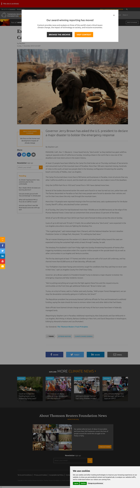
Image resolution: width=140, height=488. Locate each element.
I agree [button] (76, 483)
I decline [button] (83, 483)
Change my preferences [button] (95, 483)
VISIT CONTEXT (84, 34)
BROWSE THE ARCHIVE (59, 34)
